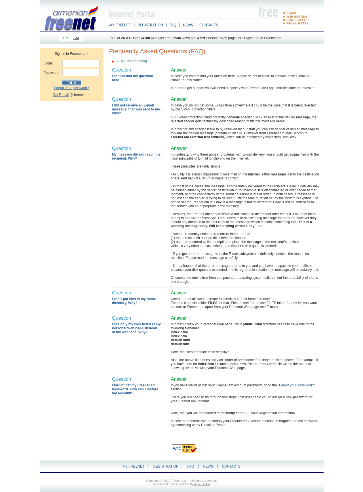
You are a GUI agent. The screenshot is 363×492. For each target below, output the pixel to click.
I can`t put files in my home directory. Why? (134, 301)
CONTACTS (231, 466)
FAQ (190, 466)
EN (65, 38)
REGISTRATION (165, 466)
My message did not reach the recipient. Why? (136, 156)
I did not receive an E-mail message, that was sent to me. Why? (136, 109)
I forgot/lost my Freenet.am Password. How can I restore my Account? (135, 389)
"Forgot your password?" (296, 385)
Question (121, 70)
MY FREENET (133, 466)
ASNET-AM (202, 484)
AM (76, 38)
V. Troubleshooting (132, 61)
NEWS (208, 466)
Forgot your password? (71, 88)
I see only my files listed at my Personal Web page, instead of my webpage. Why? (136, 328)
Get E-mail (61, 95)
